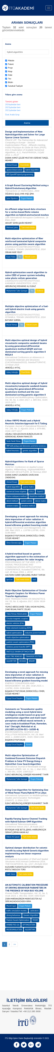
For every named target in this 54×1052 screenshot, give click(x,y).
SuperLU (40, 491)
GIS (41, 450)
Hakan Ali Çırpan (13, 837)
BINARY (32, 661)
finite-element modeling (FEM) (18, 628)
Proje (10, 67)
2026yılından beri (12, 104)
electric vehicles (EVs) (15, 623)
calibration (34, 910)
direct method (12, 501)
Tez (9, 78)
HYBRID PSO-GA (12, 924)
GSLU (31, 491)
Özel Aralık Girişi (12, 114)
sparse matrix (28, 487)
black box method (37, 496)
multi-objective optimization (17, 637)
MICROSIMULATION (14, 929)
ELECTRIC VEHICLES (14, 656)
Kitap (10, 71)
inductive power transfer (35, 633)
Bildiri (10, 82)
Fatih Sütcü (10, 874)
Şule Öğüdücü (12, 198)
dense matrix (40, 501)
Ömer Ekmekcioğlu (14, 543)
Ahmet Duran (11, 165)
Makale (11, 60)
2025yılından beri (12, 107)
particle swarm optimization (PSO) (20, 642)
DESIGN (22, 661)
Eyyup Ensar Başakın (14, 698)
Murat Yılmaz (11, 324)
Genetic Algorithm (30, 915)
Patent (11, 64)
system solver (26, 501)
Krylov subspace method (16, 496)
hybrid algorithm (32, 170)
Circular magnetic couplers (17, 618)
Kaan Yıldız (10, 257)
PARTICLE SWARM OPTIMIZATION (20, 651)
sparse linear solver (14, 170)
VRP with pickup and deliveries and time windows (26, 446)
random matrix (12, 505)
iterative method (28, 505)
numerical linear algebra (16, 491)
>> (15, 944)
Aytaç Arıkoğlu (12, 372)
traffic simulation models (16, 910)
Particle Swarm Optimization (17, 920)
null (34, 579)
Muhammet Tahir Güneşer (16, 291)
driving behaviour (13, 915)
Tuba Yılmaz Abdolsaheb (16, 614)
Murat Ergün (11, 906)
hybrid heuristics (12, 450)
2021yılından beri (12, 110)
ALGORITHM (11, 661)
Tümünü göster (11, 101)
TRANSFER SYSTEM (33, 656)
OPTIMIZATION (29, 924)
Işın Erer (9, 579)
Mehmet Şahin (12, 227)
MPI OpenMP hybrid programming (19, 174)
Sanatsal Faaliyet (15, 86)
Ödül (10, 75)
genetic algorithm (30, 450)
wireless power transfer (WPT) (18, 647)
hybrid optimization (14, 633)
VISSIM (35, 920)
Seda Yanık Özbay (13, 441)
